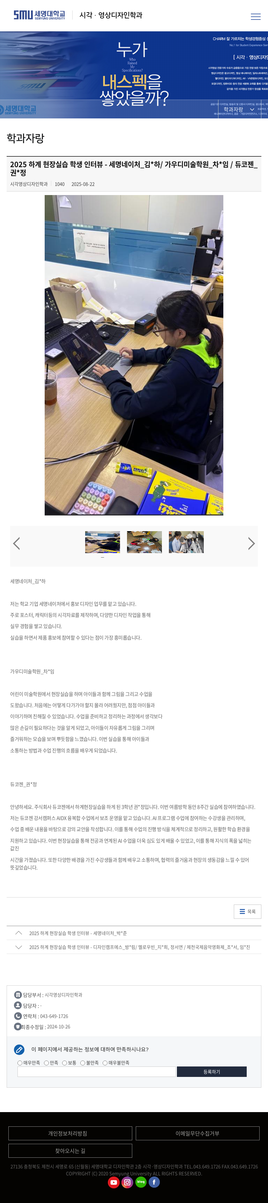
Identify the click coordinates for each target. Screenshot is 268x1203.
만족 (51, 1062)
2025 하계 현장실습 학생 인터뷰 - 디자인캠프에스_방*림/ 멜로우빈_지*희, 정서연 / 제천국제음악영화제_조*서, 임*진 (139, 947)
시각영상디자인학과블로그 (141, 1182)
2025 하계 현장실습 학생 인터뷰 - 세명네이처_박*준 (78, 933)
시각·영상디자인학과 (111, 15)
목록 (251, 911)
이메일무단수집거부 (197, 1133)
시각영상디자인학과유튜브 (114, 1182)
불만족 (89, 1062)
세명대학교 (39, 15)
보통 (69, 1062)
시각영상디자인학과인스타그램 (127, 1182)
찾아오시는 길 (70, 1151)
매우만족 (28, 1062)
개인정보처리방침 (67, 1133)
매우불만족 (116, 1062)
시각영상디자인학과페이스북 (155, 1182)
